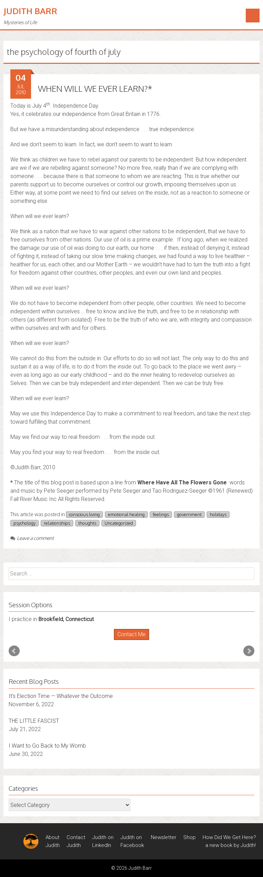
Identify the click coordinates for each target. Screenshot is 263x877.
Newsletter (163, 837)
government (189, 514)
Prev (14, 651)
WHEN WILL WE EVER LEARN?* (95, 88)
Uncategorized (119, 523)
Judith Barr (30, 11)
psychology (24, 523)
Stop (134, 640)
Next (248, 651)
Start (129, 640)
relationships (57, 523)
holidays (218, 514)
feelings (161, 514)
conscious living (84, 514)
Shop (189, 837)
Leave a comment (32, 538)
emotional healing (126, 514)
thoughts (87, 523)
